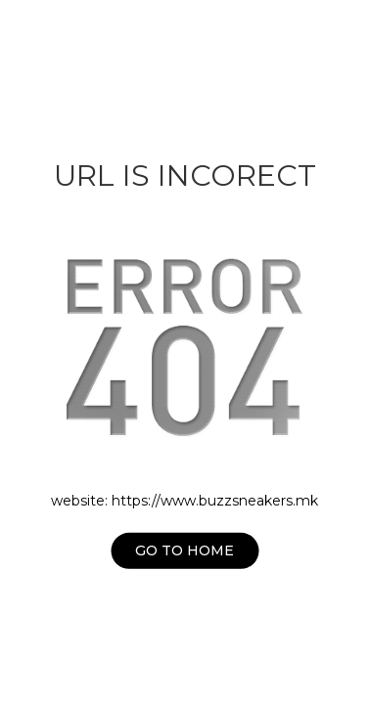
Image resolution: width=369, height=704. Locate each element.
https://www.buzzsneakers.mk (215, 500)
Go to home (184, 550)
